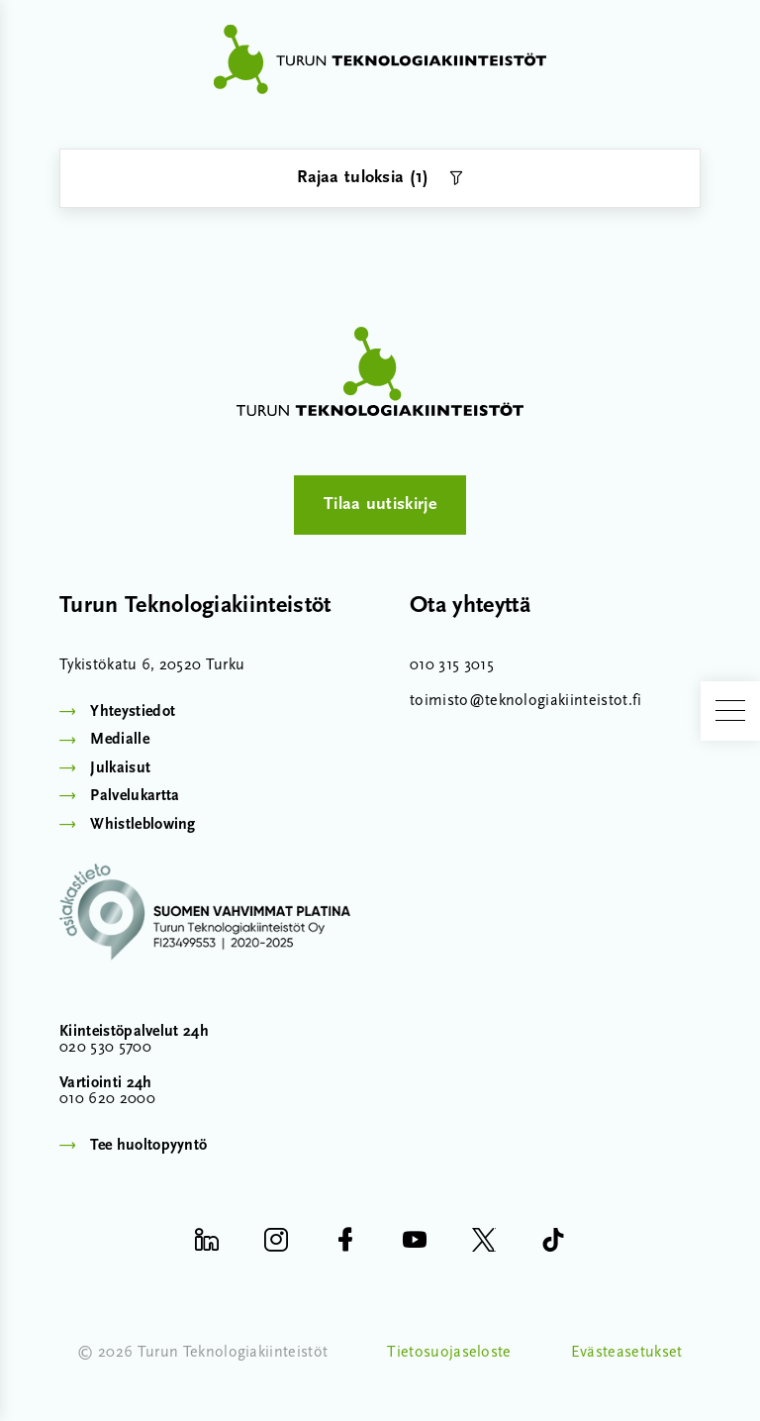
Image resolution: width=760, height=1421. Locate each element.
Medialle (119, 740)
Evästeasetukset (627, 1353)
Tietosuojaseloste (449, 1353)
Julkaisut (120, 768)
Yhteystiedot (132, 712)
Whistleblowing (142, 825)
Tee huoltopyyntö (148, 1146)
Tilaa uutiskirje (380, 504)
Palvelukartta (134, 796)
